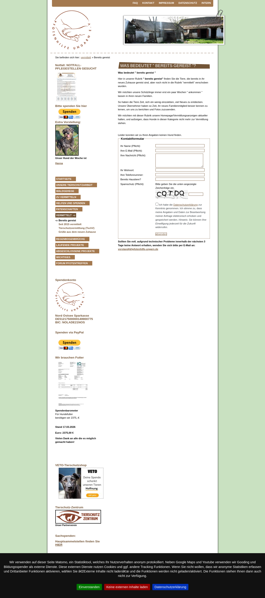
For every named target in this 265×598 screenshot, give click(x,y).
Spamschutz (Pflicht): (132, 184)
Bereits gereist (67, 220)
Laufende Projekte (70, 245)
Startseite (64, 179)
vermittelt (86, 57)
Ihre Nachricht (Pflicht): (133, 155)
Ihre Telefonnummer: (132, 175)
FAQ (135, 3)
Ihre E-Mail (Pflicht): (131, 150)
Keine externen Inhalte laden (127, 587)
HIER (58, 544)
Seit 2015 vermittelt (70, 224)
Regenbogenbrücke (70, 239)
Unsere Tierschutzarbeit (74, 185)
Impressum (166, 3)
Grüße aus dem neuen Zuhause (77, 232)
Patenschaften (67, 209)
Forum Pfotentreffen (72, 263)
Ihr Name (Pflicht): (131, 146)
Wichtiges (63, 257)
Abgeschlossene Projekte (75, 251)
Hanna (59, 163)
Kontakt (148, 3)
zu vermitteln (66, 197)
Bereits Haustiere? (131, 179)
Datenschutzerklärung (185, 204)
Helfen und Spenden (70, 203)
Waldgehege (65, 191)
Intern (206, 3)
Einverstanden (89, 587)
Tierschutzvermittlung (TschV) (77, 228)
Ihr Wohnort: (127, 170)
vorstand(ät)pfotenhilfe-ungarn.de (138, 249)
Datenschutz (188, 3)
